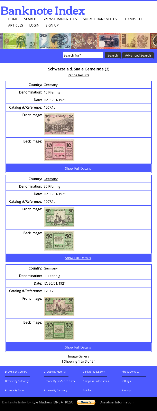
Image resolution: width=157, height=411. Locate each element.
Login (34, 25)
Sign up (52, 25)
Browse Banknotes (60, 19)
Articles (15, 25)
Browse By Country (16, 371)
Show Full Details (78, 168)
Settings (126, 381)
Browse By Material (55, 371)
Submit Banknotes (100, 19)
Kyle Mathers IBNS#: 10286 (53, 402)
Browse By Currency (55, 390)
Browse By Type (14, 390)
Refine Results (78, 75)
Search (30, 19)
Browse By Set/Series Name (60, 381)
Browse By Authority (17, 381)
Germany (51, 84)
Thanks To (132, 19)
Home (13, 19)
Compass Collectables (96, 381)
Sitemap (126, 390)
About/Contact (130, 371)
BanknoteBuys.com (94, 371)
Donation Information (116, 402)
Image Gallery (78, 356)
